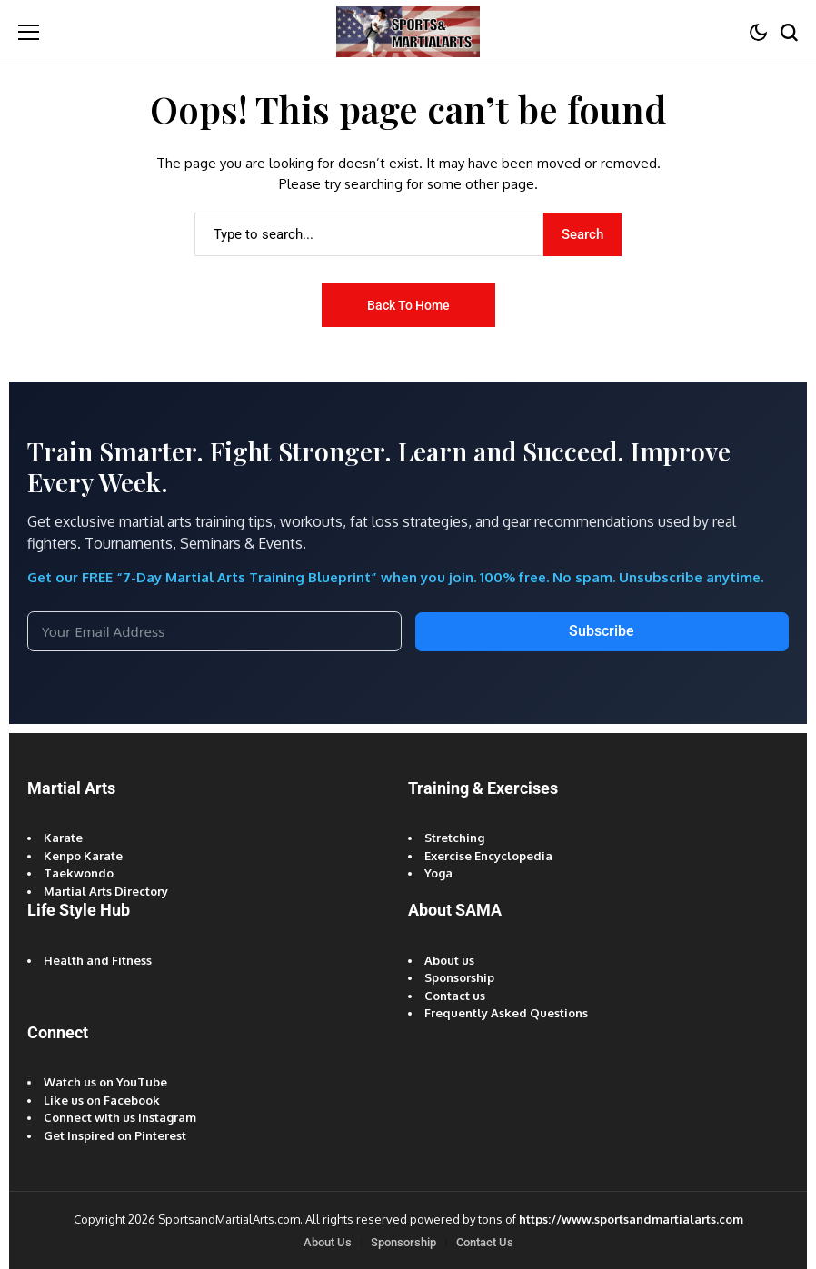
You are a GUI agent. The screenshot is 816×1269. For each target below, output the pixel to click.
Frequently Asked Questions (506, 1013)
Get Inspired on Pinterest (115, 1135)
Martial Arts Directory (106, 891)
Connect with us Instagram (120, 1117)
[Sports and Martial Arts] (408, 31)
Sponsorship (459, 977)
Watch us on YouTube (105, 1082)
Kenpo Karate (83, 855)
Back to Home (408, 305)
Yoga (438, 873)
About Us (328, 1242)
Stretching (454, 837)
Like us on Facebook (102, 1100)
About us (449, 960)
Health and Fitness (98, 960)
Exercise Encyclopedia (488, 855)
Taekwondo (79, 873)
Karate (63, 837)
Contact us (454, 995)
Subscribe (601, 630)
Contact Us (484, 1242)
